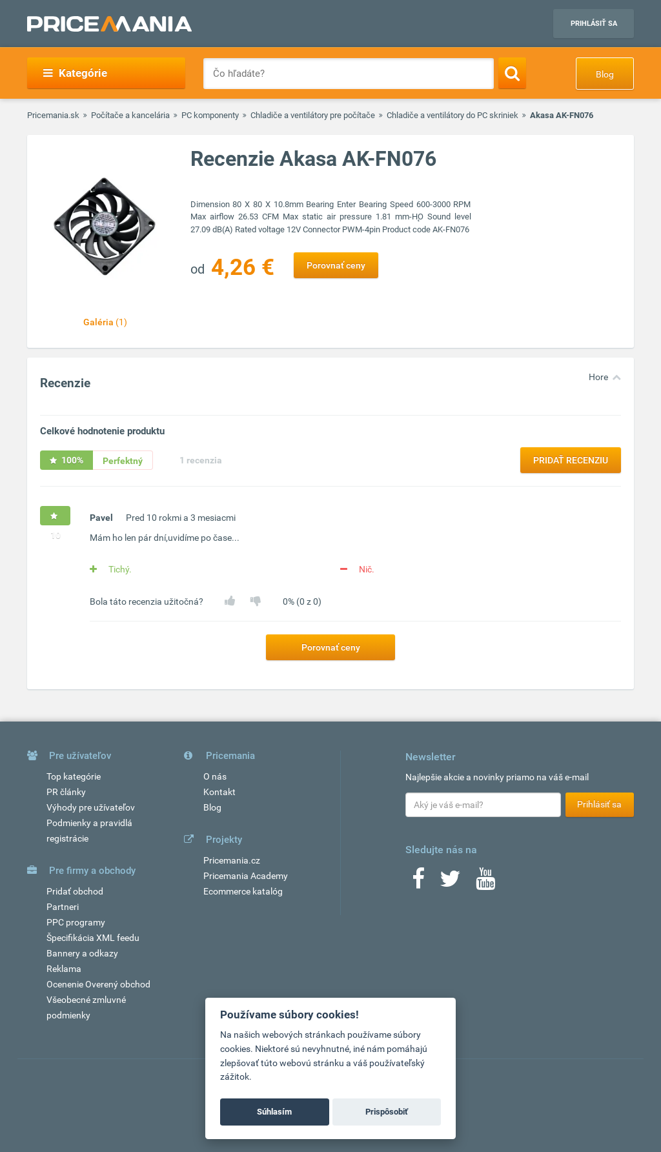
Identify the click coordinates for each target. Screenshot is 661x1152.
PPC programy (75, 922)
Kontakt (219, 792)
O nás (215, 776)
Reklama (63, 969)
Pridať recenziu (570, 460)
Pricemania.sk (53, 115)
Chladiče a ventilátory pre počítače (312, 115)
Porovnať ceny (336, 265)
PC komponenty (210, 115)
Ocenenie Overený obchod (98, 984)
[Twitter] (450, 883)
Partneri (62, 907)
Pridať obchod (74, 891)
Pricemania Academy (245, 876)
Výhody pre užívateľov (90, 807)
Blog (605, 74)
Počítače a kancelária (130, 115)
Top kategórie (73, 776)
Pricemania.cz (231, 860)
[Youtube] (485, 883)
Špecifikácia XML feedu (92, 938)
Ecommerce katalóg (243, 891)
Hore (598, 377)
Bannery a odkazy (82, 953)
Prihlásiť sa (594, 23)
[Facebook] (418, 883)
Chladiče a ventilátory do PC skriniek (452, 115)
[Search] (512, 72)
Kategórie (75, 72)
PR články (66, 792)
